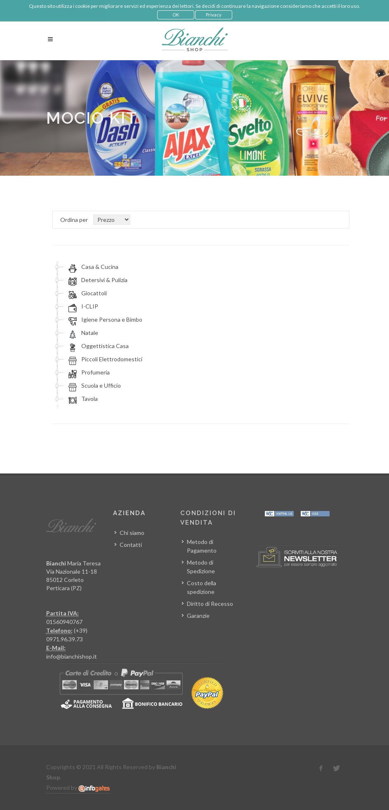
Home (305, 117)
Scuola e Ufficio (93, 386)
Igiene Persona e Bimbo (104, 320)
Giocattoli (86, 293)
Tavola (82, 399)
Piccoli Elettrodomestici (104, 359)
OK (175, 14)
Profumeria (88, 372)
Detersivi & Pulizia (96, 280)
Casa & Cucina (92, 267)
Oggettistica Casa (97, 346)
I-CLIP (82, 306)
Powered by (78, 787)
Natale (82, 333)
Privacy (214, 14)
